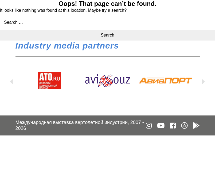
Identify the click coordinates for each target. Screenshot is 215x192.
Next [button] (203, 80)
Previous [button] (11, 80)
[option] (50, 80)
